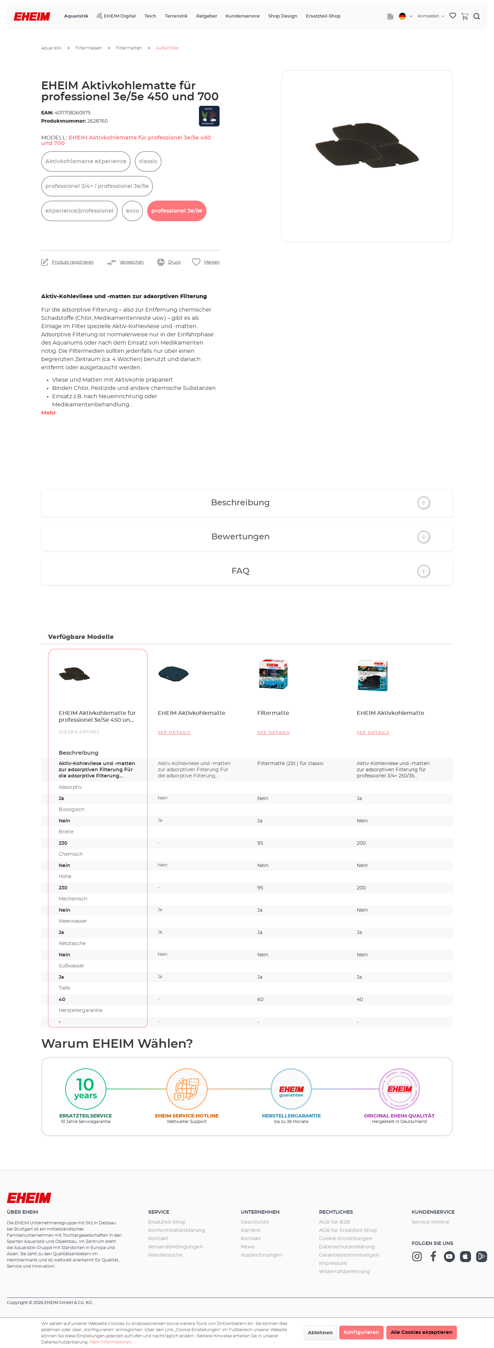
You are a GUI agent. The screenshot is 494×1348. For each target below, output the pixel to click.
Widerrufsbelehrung (344, 1271)
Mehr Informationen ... (113, 1342)
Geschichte (255, 1222)
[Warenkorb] (464, 16)
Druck (174, 262)
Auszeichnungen (262, 1255)
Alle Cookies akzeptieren (421, 1332)
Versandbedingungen (175, 1247)
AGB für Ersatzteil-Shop (348, 1230)
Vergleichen (132, 262)
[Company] (390, 16)
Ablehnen (320, 1332)
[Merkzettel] (452, 16)
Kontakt (158, 1238)
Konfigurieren (361, 1332)
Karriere (251, 1230)
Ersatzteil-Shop (167, 1222)
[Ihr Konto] (430, 16)
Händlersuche (165, 1255)
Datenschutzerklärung (347, 1247)
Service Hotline (430, 1222)
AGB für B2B (334, 1222)
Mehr (48, 413)
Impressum (333, 1263)
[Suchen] (476, 16)
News (248, 1247)
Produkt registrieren (73, 262)
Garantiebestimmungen (349, 1255)
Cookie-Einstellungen (346, 1238)
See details (174, 733)
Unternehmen (260, 1212)
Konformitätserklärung (176, 1230)
